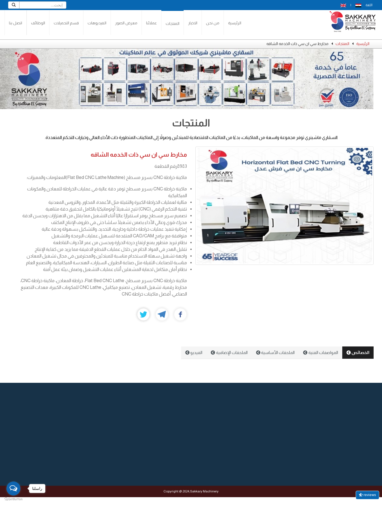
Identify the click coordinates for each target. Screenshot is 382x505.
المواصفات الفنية (320, 352)
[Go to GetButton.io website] (13, 499)
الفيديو (193, 352)
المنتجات (172, 23)
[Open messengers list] (13, 488)
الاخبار (192, 23)
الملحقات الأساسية (275, 352)
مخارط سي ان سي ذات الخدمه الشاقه (139, 154)
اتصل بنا (15, 23)
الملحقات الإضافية (229, 352)
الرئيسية (234, 23)
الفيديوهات (97, 23)
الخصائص (357, 352)
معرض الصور (126, 23)
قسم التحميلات (66, 23)
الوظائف (38, 23)
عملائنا (151, 23)
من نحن (212, 23)
